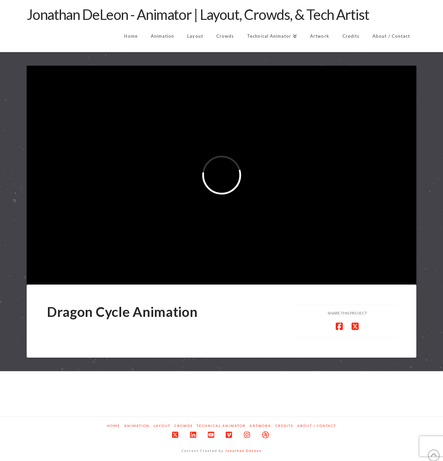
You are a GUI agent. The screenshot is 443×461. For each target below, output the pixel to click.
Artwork (260, 426)
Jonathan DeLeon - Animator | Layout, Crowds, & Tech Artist (198, 14)
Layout (162, 426)
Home (113, 426)
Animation (136, 426)
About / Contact (316, 426)
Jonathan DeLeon (243, 451)
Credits (284, 426)
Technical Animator (221, 426)
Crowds (183, 426)
